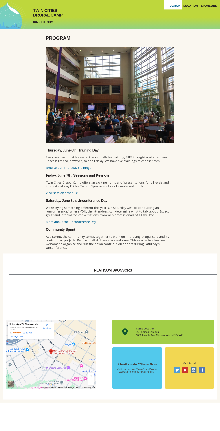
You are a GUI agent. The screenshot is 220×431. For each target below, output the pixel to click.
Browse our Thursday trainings (68, 168)
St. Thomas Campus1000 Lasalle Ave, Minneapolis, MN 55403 (159, 333)
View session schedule (62, 193)
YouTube (185, 370)
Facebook (202, 370)
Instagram (193, 370)
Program (173, 5)
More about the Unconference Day (71, 222)
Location (190, 5)
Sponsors (209, 5)
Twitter (177, 370)
